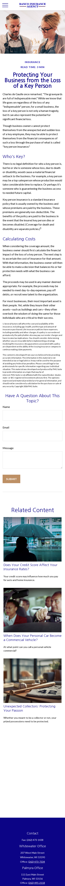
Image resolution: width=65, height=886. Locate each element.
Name (6, 406)
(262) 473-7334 (36, 861)
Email (6, 427)
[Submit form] (11, 479)
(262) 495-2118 (36, 882)
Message (8, 448)
